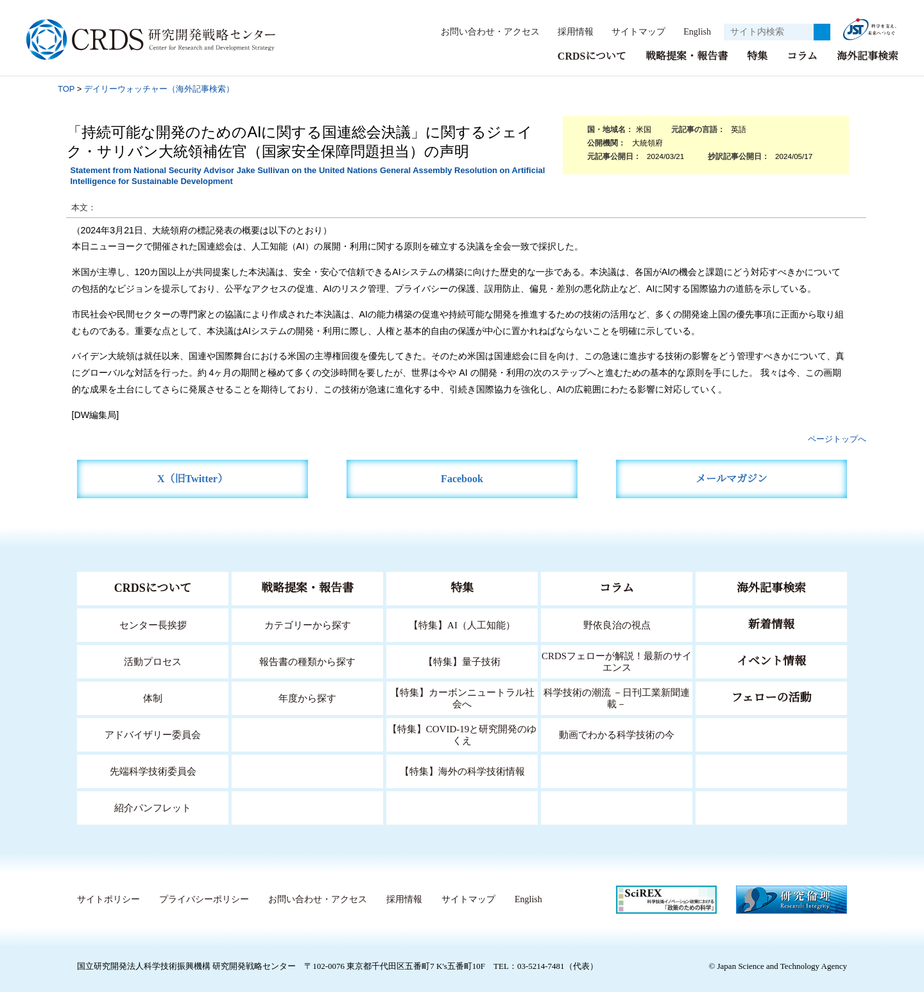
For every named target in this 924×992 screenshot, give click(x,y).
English (693, 31)
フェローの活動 (772, 697)
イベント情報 (771, 660)
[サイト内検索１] (769, 32)
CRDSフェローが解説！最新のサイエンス (617, 660)
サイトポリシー (108, 899)
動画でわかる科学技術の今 (616, 734)
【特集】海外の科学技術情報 (462, 770)
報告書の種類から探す (307, 661)
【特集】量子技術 (462, 661)
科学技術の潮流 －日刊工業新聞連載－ (616, 697)
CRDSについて (591, 55)
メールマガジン (731, 478)
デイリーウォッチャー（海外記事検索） (159, 88)
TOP (66, 88)
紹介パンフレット (153, 807)
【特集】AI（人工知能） (462, 624)
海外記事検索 (867, 55)
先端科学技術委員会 (153, 770)
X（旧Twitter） (192, 478)
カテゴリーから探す (307, 624)
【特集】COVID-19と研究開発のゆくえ (462, 733)
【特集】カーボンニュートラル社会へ (462, 697)
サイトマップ (631, 31)
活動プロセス (153, 661)
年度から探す (307, 697)
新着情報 (771, 624)
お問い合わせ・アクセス (483, 31)
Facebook (462, 478)
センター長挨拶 (152, 624)
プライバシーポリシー (203, 899)
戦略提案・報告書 (687, 55)
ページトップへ (837, 438)
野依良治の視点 (617, 624)
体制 (152, 697)
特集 (757, 55)
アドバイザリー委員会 (153, 734)
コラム (802, 55)
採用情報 (569, 31)
